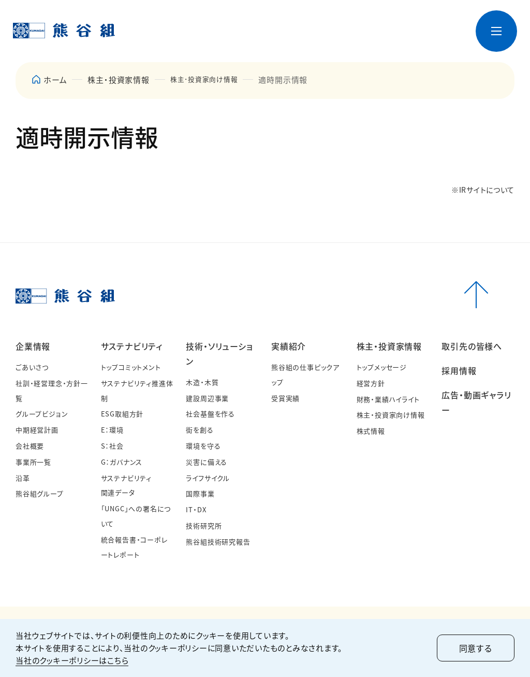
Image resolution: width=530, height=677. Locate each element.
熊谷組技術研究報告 (218, 541)
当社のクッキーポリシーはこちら (72, 660)
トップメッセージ (382, 367)
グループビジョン (42, 414)
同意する (475, 648)
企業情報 (33, 346)
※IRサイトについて (482, 189)
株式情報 (371, 431)
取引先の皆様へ (471, 346)
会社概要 (30, 446)
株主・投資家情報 (389, 346)
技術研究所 (204, 525)
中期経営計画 (37, 430)
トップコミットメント (131, 367)
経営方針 (371, 383)
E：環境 (112, 430)
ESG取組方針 (122, 414)
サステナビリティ (132, 346)
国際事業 (200, 493)
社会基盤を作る (210, 414)
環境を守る (203, 446)
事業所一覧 (33, 462)
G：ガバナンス (122, 462)
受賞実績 (285, 398)
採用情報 (458, 370)
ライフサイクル (208, 478)
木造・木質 (202, 382)
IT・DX (196, 509)
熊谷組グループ (40, 493)
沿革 (23, 478)
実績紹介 (288, 346)
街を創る (199, 430)
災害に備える (206, 462)
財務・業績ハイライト (388, 399)
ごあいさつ (32, 367)
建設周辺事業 (207, 398)
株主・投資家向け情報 (391, 415)
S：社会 (112, 446)
